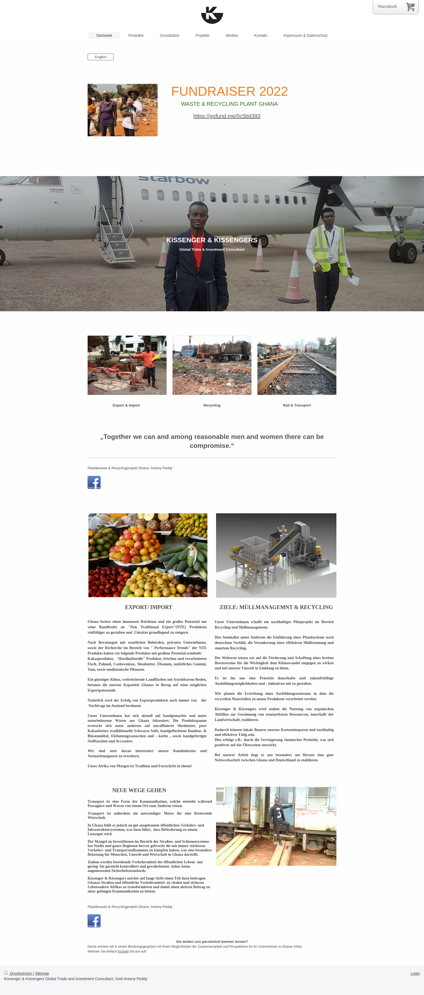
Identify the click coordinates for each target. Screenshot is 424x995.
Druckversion (18, 973)
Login (415, 973)
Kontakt (123, 951)
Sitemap (42, 973)
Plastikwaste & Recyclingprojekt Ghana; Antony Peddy (130, 468)
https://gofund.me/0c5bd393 (226, 116)
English (101, 57)
